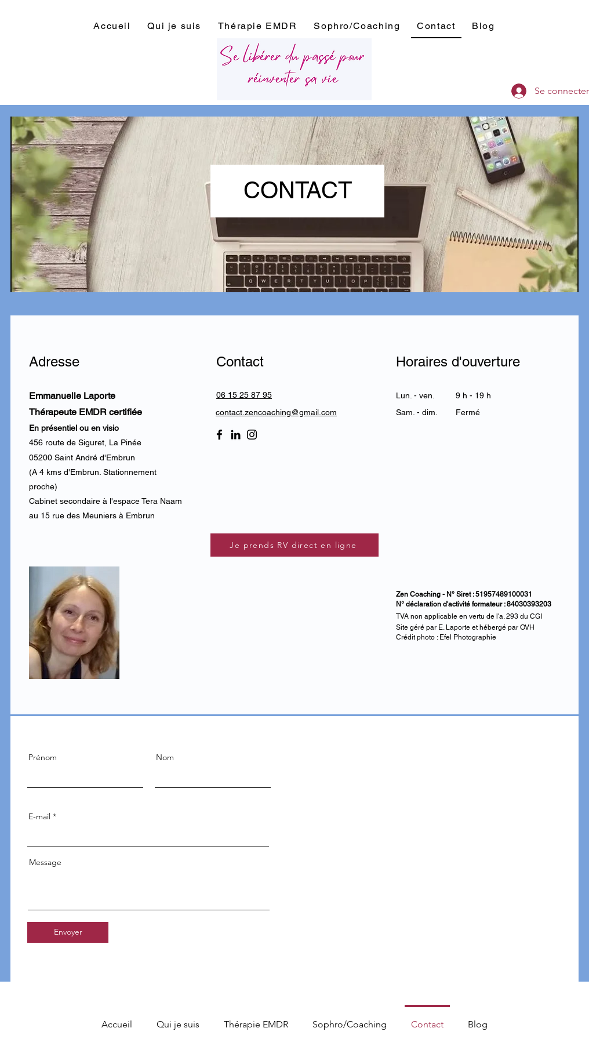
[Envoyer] (67, 932)
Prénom (42, 757)
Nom (165, 757)
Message (45, 862)
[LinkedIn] (235, 434)
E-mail (39, 816)
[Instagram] (252, 434)
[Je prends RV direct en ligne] (294, 545)
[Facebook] (219, 434)
